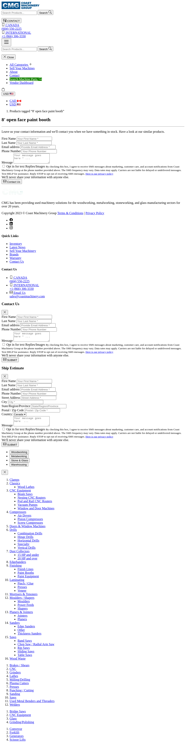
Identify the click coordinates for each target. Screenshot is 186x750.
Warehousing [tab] (19, 469)
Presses (22, 592)
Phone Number (11, 151)
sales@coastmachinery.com (97, 296)
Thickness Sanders (29, 639)
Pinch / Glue (25, 588)
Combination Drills (30, 538)
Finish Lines (25, 574)
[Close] (5, 314)
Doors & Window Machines (27, 531)
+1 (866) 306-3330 (93, 34)
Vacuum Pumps (27, 510)
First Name (9, 138)
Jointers (23, 621)
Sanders (15, 628)
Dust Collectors (20, 556)
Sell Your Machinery (23, 252)
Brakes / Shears (20, 670)
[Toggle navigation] (6, 42)
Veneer (22, 596)
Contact (15, 75)
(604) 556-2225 (93, 26)
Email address (11, 147)
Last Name (9, 142)
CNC (13, 674)
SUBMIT (10, 363)
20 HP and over (27, 563)
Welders (15, 710)
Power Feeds (26, 610)
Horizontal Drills (28, 546)
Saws (13, 642)
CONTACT (11, 20)
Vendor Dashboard (21, 82)
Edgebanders (18, 567)
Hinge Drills (25, 542)
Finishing (16, 571)
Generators (17, 741)
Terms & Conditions (70, 215)
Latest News (18, 249)
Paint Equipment (28, 581)
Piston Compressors (30, 524)
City (4, 405)
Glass (13, 724)
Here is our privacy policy (99, 175)
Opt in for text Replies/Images (26, 168)
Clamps (14, 485)
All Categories (21, 64)
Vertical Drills (26, 553)
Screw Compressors (30, 528)
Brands (14, 256)
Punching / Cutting (22, 695)
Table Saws (25, 660)
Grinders (15, 677)
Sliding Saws (26, 656)
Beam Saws (25, 499)
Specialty (24, 549)
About (14, 72)
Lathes (14, 681)
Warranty (15, 259)
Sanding (15, 699)
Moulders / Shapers (22, 603)
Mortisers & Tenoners (23, 599)
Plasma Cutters (19, 688)
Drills (13, 535)
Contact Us (11, 183)
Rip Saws (24, 653)
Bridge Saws (18, 716)
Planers (22, 624)
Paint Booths (26, 578)
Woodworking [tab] (19, 457)
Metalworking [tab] (19, 461)
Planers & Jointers (21, 617)
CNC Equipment (20, 495)
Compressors (18, 517)
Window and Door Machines (36, 513)
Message (7, 164)
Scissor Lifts (18, 745)
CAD (15, 101)
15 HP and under (28, 560)
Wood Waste (18, 664)
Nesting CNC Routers (31, 503)
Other (21, 635)
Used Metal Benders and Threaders (32, 706)
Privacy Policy (95, 215)
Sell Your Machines (22, 68)
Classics (15, 488)
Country (7, 417)
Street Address (11, 401)
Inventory (16, 245)
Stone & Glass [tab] (19, 465)
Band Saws (25, 646)
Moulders (24, 606)
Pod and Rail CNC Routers (35, 506)
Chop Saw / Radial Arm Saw (36, 649)
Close (8, 57)
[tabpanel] (93, 574)
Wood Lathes (26, 492)
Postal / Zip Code (13, 413)
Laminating (17, 585)
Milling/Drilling (20, 685)
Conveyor (16, 734)
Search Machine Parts (26, 79)
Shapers (23, 613)
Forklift (14, 737)
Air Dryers (24, 521)
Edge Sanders (26, 631)
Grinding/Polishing (22, 727)
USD (8, 93)
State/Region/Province (16, 409)
